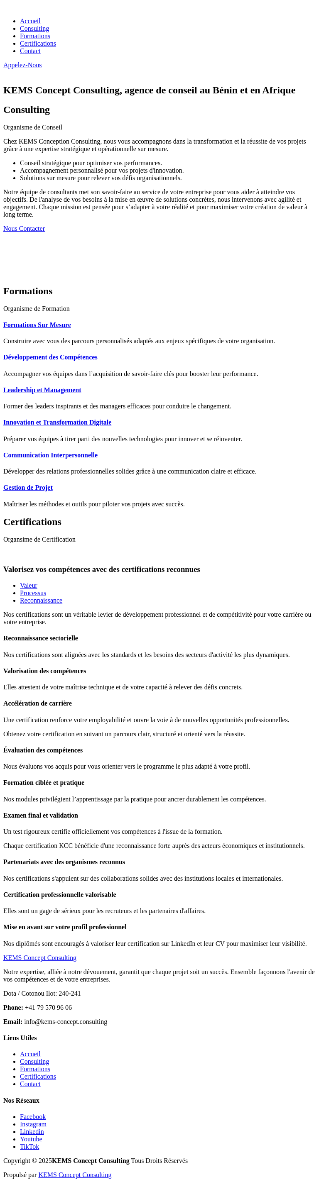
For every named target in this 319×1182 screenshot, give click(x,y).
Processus (33, 592)
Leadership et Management (42, 389)
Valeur (28, 585)
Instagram (33, 1124)
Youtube (31, 1139)
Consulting (34, 28)
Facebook (33, 1116)
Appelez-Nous (22, 64)
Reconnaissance (41, 600)
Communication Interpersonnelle (50, 455)
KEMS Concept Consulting (74, 1174)
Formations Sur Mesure (37, 324)
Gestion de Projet (28, 487)
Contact (30, 50)
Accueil (30, 20)
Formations (35, 35)
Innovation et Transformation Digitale (57, 422)
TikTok (29, 1146)
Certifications (38, 43)
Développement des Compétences (50, 357)
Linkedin (32, 1131)
